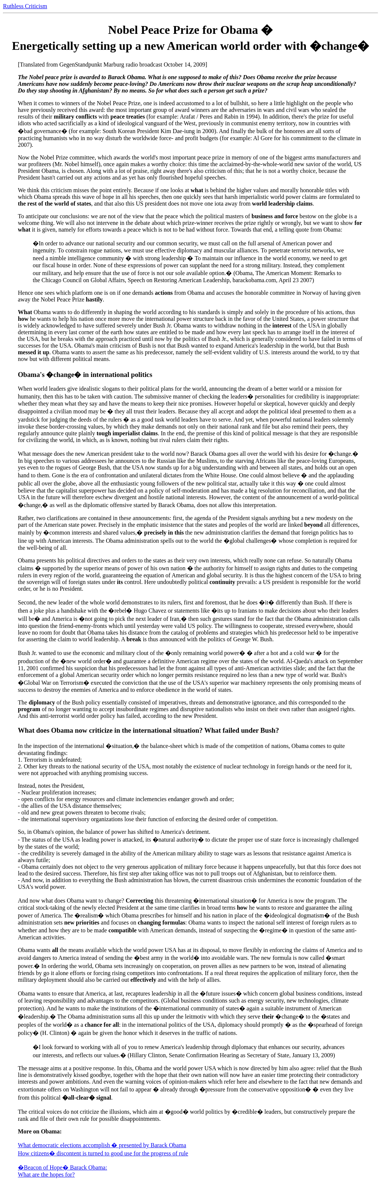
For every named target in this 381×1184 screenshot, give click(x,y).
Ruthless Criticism (25, 6)
